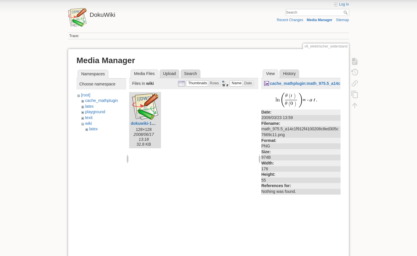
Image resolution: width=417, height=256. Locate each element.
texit (89, 117)
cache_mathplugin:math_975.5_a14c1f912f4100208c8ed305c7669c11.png (340, 83)
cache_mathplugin (101, 100)
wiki (88, 123)
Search (346, 12)
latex (89, 106)
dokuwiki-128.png (147, 123)
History (289, 73)
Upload (169, 73)
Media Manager (319, 20)
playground (95, 111)
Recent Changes (290, 20)
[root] (85, 95)
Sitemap (342, 20)
